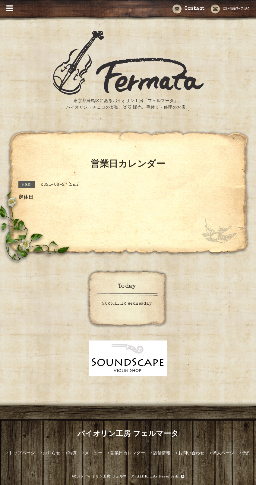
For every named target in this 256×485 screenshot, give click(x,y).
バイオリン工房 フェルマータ (128, 434)
